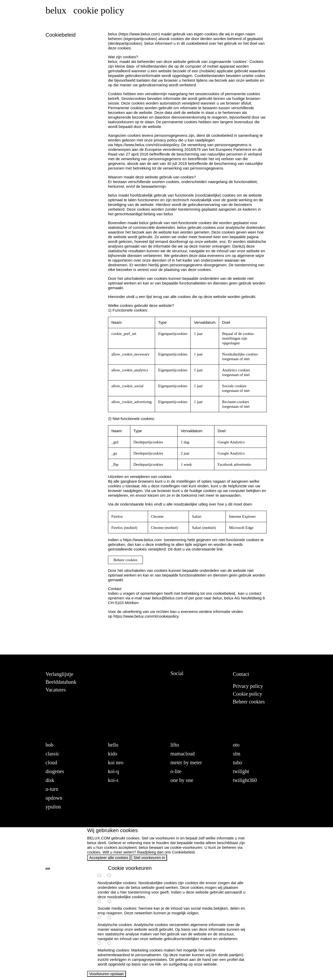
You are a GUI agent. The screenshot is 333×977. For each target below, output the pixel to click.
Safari (196, 516)
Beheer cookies (125, 560)
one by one (181, 780)
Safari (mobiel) (204, 528)
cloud (51, 762)
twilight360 (245, 780)
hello (113, 745)
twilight (241, 771)
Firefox (117, 516)
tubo (237, 762)
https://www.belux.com (139, 34)
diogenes (55, 771)
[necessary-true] (102, 876)
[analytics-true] (102, 917)
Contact (241, 674)
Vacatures (56, 690)
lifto (174, 745)
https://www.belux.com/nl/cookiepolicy (146, 145)
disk (50, 780)
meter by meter (186, 762)
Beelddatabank (61, 682)
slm (236, 753)
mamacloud (182, 753)
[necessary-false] (111, 876)
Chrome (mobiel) (164, 528)
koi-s (113, 780)
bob (49, 745)
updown (54, 798)
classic (52, 753)
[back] (48, 868)
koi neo (115, 762)
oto (236, 745)
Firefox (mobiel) (124, 528)
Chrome (157, 516)
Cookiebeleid (183, 852)
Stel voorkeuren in (149, 857)
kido (112, 753)
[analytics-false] (111, 917)
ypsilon (53, 807)
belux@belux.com (167, 598)
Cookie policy (247, 694)
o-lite (175, 771)
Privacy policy (248, 686)
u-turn (52, 789)
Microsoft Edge (241, 528)
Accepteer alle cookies (108, 857)
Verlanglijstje (59, 674)
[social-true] (102, 901)
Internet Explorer (242, 516)
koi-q (113, 771)
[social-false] (111, 901)
